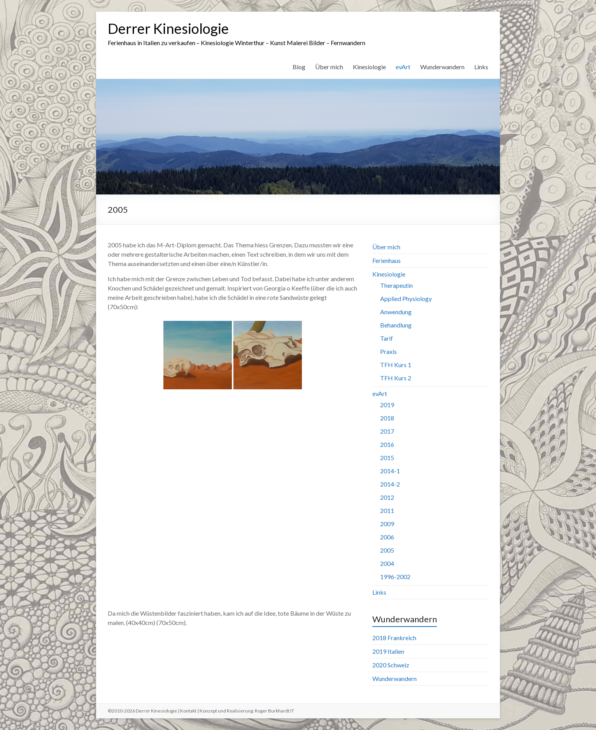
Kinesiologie (369, 66)
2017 (387, 431)
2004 (387, 563)
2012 (387, 497)
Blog (299, 66)
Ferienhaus (386, 260)
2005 (387, 550)
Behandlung (396, 325)
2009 (387, 523)
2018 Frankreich (394, 637)
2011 (387, 510)
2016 (387, 444)
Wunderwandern (442, 66)
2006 (387, 537)
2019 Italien (388, 651)
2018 (387, 418)
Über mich (329, 66)
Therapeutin (396, 285)
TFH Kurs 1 (395, 364)
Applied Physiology (406, 298)
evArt (403, 66)
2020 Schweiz (390, 665)
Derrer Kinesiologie (168, 28)
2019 (387, 404)
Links (481, 66)
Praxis (388, 351)
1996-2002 (395, 576)
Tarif (386, 338)
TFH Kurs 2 (395, 378)
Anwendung (396, 311)
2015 (387, 457)
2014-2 (390, 484)
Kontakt (188, 711)
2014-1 (390, 470)
